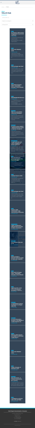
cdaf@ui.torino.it (17, 421)
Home (3, 6)
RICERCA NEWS (5, 17)
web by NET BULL (17, 425)
